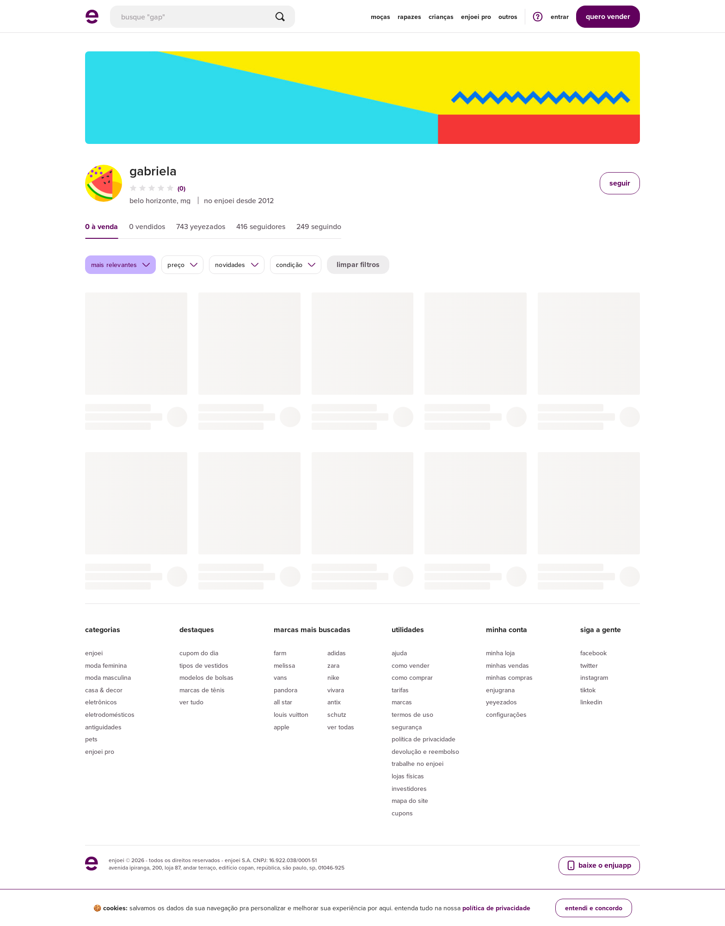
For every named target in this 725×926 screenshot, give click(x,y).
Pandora (285, 690)
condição (296, 264)
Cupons (402, 813)
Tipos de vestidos (203, 665)
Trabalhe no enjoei (417, 763)
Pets (91, 739)
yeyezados (501, 702)
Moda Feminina (106, 665)
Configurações (506, 714)
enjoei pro (476, 16)
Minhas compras (509, 677)
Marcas (402, 702)
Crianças (441, 16)
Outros (507, 16)
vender (608, 16)
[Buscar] (280, 16)
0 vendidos (147, 226)
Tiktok (588, 690)
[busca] (202, 17)
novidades (237, 264)
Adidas (336, 653)
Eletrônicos (101, 702)
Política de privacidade (423, 739)
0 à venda (101, 226)
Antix (334, 702)
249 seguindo (318, 226)
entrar (560, 16)
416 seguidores (260, 226)
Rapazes (409, 16)
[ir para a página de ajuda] (537, 16)
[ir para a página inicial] (92, 21)
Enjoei (94, 653)
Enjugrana (500, 690)
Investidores (409, 788)
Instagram (594, 677)
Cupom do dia (198, 653)
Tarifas (400, 690)
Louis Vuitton (291, 714)
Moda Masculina (108, 677)
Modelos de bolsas (206, 677)
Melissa (284, 665)
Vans (280, 677)
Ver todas (340, 727)
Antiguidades (103, 727)
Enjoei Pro (99, 751)
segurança (407, 727)
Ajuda (399, 653)
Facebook (593, 653)
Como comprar (412, 677)
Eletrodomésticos (110, 714)
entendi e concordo (593, 908)
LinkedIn (591, 702)
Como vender (411, 665)
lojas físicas (408, 776)
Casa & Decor (104, 690)
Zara (333, 665)
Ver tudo (191, 702)
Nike (333, 677)
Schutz (336, 714)
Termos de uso (412, 714)
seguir (619, 183)
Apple (281, 727)
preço (182, 264)
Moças (380, 16)
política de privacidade (496, 908)
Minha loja (500, 653)
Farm (280, 653)
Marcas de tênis (202, 690)
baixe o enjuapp (598, 865)
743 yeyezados (200, 226)
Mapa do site (410, 800)
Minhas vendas (507, 665)
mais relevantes (121, 264)
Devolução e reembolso (425, 751)
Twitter (589, 665)
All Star (283, 702)
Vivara (335, 690)
